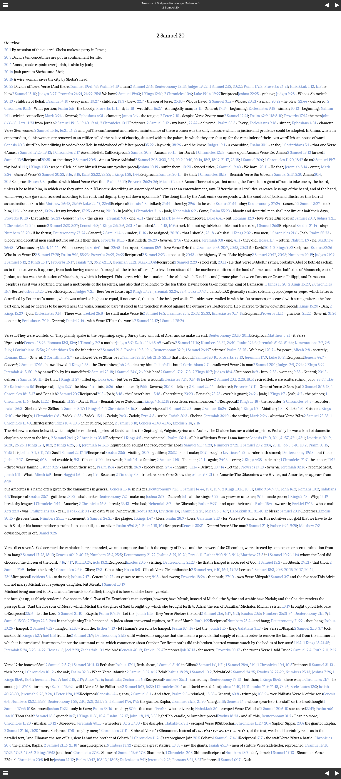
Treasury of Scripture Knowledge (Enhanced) (170, 3)
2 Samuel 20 (170, 7)
